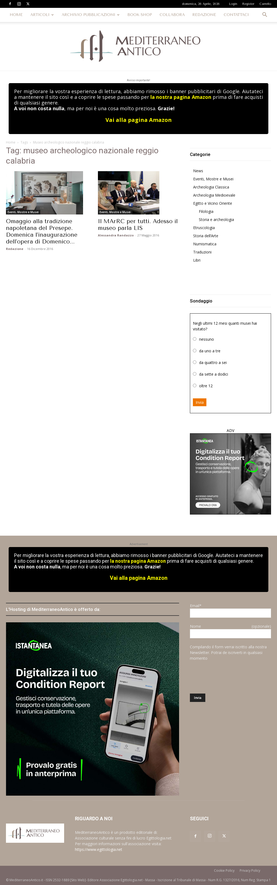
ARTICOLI (42, 14)
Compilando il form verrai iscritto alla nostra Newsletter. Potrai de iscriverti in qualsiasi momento (228, 652)
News (198, 170)
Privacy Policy (250, 870)
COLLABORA (172, 14)
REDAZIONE (204, 14)
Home (10, 142)
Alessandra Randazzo (116, 235)
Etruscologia (204, 227)
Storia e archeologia (216, 219)
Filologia (206, 211)
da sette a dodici (213, 374)
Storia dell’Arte (205, 235)
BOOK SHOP (139, 14)
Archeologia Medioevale (214, 195)
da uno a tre (209, 350)
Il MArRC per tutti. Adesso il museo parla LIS (138, 224)
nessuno (206, 339)
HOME (16, 14)
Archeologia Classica (211, 187)
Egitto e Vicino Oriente (212, 203)
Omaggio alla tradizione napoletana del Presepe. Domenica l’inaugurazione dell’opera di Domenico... (41, 231)
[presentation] (231, 677)
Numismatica (204, 243)
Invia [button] (200, 402)
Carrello (265, 4)
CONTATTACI (236, 14)
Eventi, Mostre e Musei (23, 212)
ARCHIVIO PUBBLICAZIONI (91, 14)
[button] (264, 15)
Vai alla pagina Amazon (138, 119)
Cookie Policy (224, 870)
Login (233, 4)
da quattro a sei (213, 362)
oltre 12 (206, 385)
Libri (196, 260)
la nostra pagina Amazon (180, 97)
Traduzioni (202, 252)
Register (248, 4)
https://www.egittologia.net (98, 849)
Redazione (14, 249)
